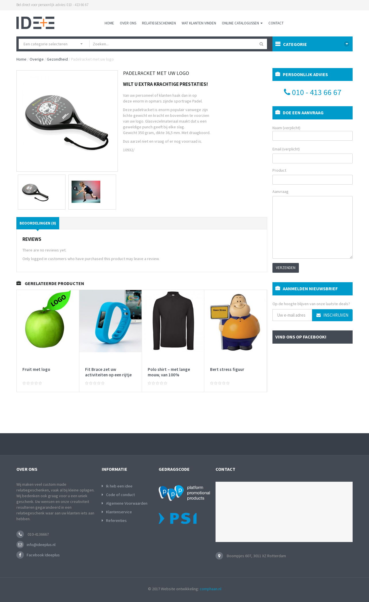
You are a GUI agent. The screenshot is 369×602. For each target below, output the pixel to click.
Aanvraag (280, 191)
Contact (276, 23)
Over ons (128, 23)
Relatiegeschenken (159, 23)
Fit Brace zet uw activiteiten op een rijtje (108, 372)
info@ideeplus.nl (41, 544)
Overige (37, 59)
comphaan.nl (210, 588)
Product (279, 170)
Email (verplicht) (286, 149)
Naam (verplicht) (312, 133)
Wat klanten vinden (199, 23)
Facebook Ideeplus (43, 555)
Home (109, 23)
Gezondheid (57, 59)
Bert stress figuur (227, 369)
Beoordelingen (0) (38, 223)
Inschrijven (332, 315)
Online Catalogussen (242, 23)
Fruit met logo (36, 369)
